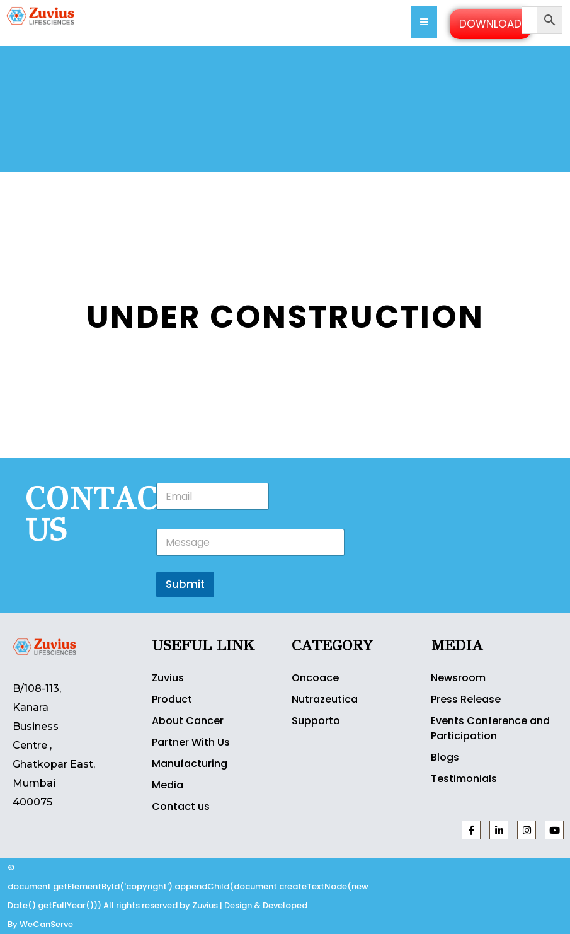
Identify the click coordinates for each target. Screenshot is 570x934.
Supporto (316, 720)
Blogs (445, 757)
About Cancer (188, 720)
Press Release (466, 699)
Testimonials (464, 778)
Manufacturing (189, 763)
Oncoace (315, 678)
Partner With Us (191, 742)
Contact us (181, 806)
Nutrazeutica (325, 699)
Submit (185, 584)
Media (167, 785)
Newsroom (458, 678)
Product (172, 699)
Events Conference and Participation (490, 728)
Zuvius (168, 678)
